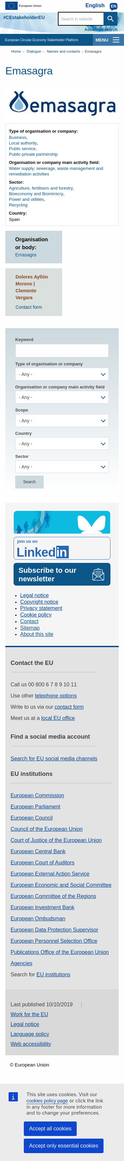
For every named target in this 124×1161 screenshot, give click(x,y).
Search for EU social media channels (54, 758)
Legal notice (34, 595)
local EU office (58, 718)
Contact (29, 621)
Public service (22, 148)
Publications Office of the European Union (60, 952)
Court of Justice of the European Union (56, 840)
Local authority (23, 143)
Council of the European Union (47, 829)
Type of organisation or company (49, 363)
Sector (21, 456)
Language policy (30, 1034)
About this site (37, 634)
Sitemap (30, 628)
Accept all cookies (50, 1128)
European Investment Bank (42, 907)
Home (16, 51)
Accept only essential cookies (63, 1145)
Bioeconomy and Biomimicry (36, 193)
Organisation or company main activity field (59, 386)
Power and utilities (26, 199)
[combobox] (62, 374)
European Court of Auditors (42, 862)
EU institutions (53, 974)
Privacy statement (41, 608)
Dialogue (34, 51)
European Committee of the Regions (53, 896)
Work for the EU (29, 1014)
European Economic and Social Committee (61, 885)
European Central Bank (38, 851)
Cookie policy (36, 615)
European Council (32, 818)
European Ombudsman (38, 918)
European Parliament (35, 806)
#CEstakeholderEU (24, 17)
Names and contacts (63, 51)
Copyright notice (39, 602)
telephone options (56, 696)
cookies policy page (47, 1100)
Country (23, 433)
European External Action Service (50, 874)
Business (17, 137)
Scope (21, 410)
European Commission (37, 795)
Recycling (18, 204)
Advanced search (101, 29)
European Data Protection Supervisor (54, 930)
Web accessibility (31, 1044)
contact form (69, 707)
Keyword (24, 339)
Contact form (29, 307)
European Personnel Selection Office (54, 941)
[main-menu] (116, 39)
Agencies (21, 963)
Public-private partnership (33, 154)
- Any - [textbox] (25, 374)
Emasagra (93, 51)
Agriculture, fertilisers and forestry (41, 188)
